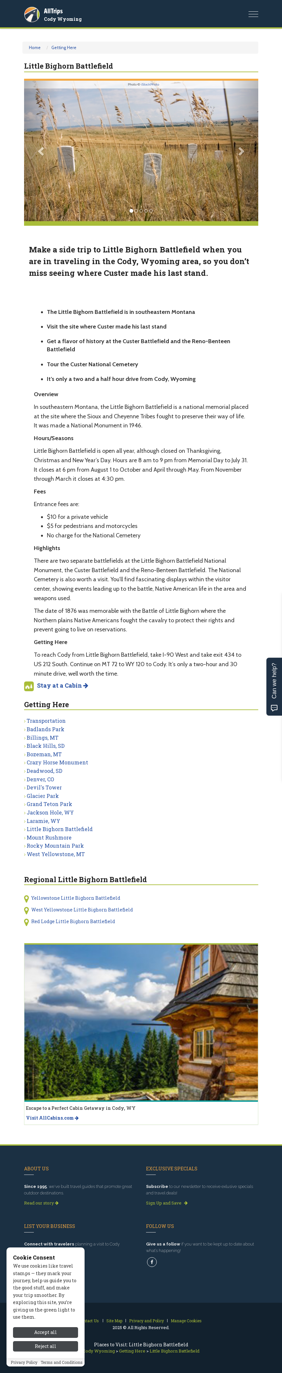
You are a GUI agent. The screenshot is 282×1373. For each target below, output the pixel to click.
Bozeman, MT (44, 754)
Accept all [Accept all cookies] (45, 1337)
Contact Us (88, 1320)
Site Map (114, 1320)
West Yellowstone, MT (56, 854)
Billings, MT (43, 737)
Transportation (46, 720)
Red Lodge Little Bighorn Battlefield (73, 921)
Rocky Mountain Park (55, 845)
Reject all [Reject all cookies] (45, 1350)
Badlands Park (45, 729)
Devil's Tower (44, 787)
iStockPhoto (150, 84)
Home (35, 47)
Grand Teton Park (49, 804)
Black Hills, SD (46, 745)
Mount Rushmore (49, 837)
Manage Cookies (186, 1320)
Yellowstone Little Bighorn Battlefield (75, 898)
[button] (41, 151)
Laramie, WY (43, 820)
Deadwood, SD (44, 770)
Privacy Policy (24, 1366)
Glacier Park (43, 795)
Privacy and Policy (146, 1320)
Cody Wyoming (63, 19)
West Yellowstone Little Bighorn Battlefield (82, 910)
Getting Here (63, 47)
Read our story (41, 1203)
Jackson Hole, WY (50, 812)
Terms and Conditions (62, 1366)
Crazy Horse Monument (57, 762)
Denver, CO (40, 779)
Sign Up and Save (167, 1203)
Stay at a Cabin (62, 685)
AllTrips (53, 11)
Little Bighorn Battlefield (60, 829)
